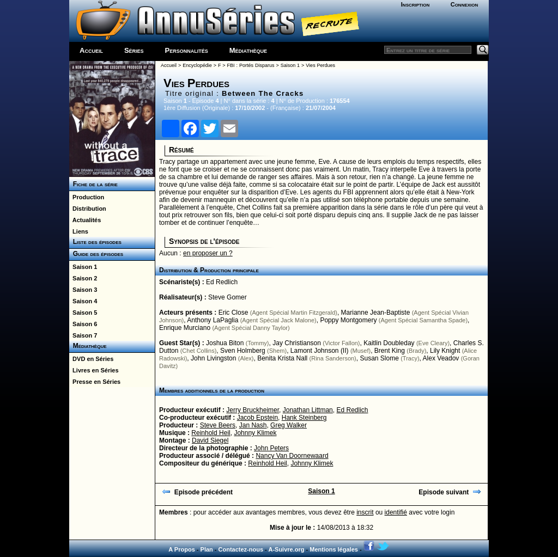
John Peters (271, 448)
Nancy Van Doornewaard (292, 456)
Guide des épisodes (96, 254)
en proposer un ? (208, 253)
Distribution (87, 208)
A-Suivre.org (286, 549)
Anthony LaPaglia (212, 320)
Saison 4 (83, 301)
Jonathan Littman (308, 410)
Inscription (415, 4)
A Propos (181, 549)
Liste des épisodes (95, 242)
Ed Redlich (222, 282)
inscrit (364, 512)
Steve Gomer (227, 297)
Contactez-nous (241, 549)
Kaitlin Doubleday (388, 343)
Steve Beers (217, 425)
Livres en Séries (94, 370)
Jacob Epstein (257, 417)
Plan (207, 549)
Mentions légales (334, 549)
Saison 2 (83, 278)
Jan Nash (253, 425)
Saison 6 (83, 324)
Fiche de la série (93, 184)
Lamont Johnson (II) (319, 350)
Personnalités (186, 50)
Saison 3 (83, 289)
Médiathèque (248, 50)
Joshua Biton (225, 343)
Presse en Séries (94, 381)
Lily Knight (445, 350)
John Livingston (213, 358)
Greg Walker (288, 425)
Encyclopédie (197, 65)
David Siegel (210, 440)
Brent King (389, 350)
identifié (396, 512)
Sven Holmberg (242, 350)
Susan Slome (379, 358)
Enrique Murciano (184, 328)
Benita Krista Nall (282, 358)
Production (86, 197)
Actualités (85, 220)
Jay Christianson (296, 343)
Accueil (91, 50)
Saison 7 (83, 335)
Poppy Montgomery (348, 320)
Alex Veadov (441, 358)
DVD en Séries (91, 359)
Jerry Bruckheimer (252, 410)
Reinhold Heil (210, 433)
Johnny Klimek (255, 433)
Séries (134, 50)
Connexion (464, 4)
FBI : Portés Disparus (251, 65)
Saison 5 (83, 312)
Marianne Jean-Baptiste (375, 312)
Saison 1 (83, 267)
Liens (78, 231)
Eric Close (233, 312)
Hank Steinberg (304, 417)
